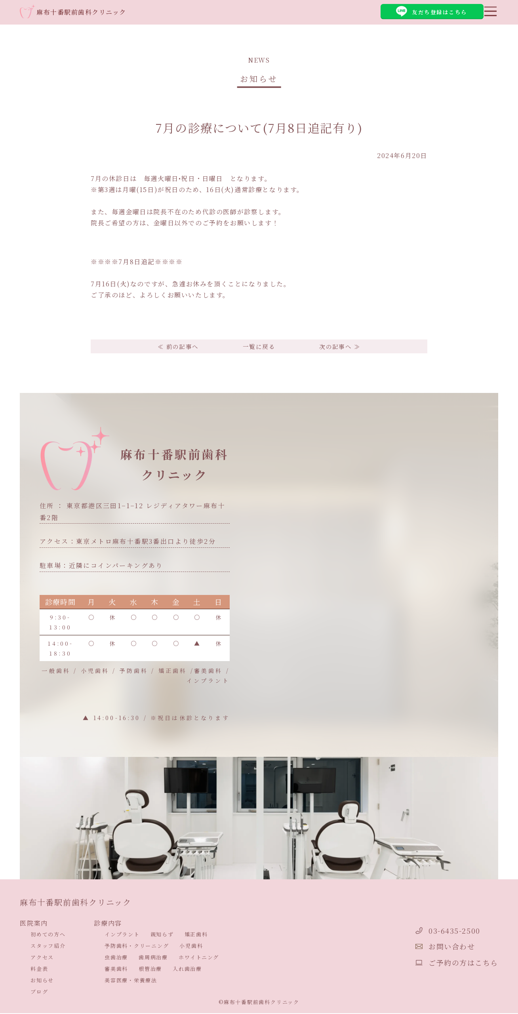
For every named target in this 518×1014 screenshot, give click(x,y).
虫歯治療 (116, 958)
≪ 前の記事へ (176, 346)
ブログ (39, 993)
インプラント (122, 935)
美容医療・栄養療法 (131, 981)
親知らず (162, 935)
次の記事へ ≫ (342, 346)
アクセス (42, 958)
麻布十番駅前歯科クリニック (84, 12)
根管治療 (150, 970)
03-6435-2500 (438, 930)
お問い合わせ (435, 947)
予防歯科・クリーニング (137, 947)
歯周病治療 (153, 958)
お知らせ (42, 981)
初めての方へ (48, 935)
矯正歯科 (196, 935)
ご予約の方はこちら (449, 963)
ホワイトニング (199, 958)
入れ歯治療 (187, 970)
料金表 (39, 970)
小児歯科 (191, 947)
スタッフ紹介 (48, 947)
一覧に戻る (259, 346)
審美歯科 (116, 970)
